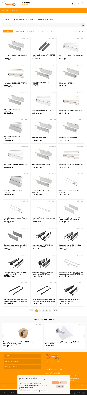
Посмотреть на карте (51, 364)
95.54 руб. (71, 304)
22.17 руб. (71, 87)
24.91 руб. (71, 60)
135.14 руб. (16, 277)
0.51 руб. (63, 346)
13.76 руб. (16, 223)
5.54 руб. (43, 223)
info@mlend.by (55, 373)
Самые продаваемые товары (43, 320)
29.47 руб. (16, 114)
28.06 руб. (16, 196)
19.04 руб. (43, 141)
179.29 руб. (43, 277)
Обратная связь (24, 4)
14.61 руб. (71, 196)
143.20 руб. (43, 250)
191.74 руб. (71, 250)
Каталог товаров (10, 10)
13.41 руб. (71, 141)
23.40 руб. (43, 114)
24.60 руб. (71, 277)
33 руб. (43, 87)
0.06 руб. (35, 346)
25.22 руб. (43, 196)
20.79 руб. (71, 114)
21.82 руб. (16, 168)
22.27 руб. (16, 87)
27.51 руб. (16, 60)
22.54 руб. (43, 304)
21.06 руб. (71, 223)
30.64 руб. (16, 141)
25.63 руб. (43, 60)
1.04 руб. (7, 346)
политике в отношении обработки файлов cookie (33, 391)
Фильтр (8, 31)
